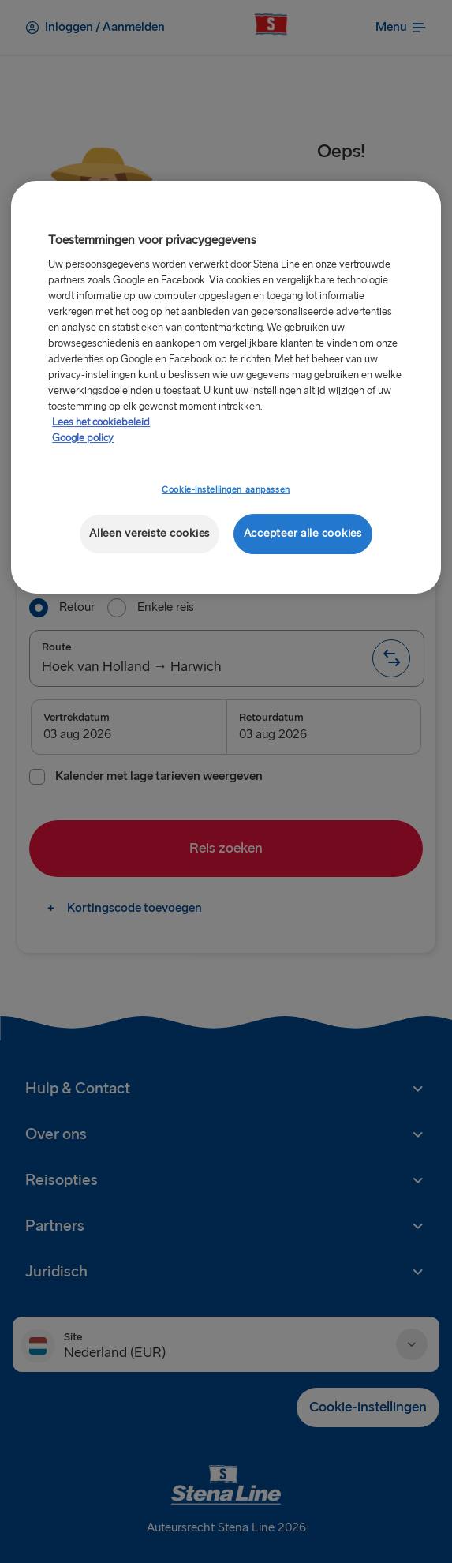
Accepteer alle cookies (303, 533)
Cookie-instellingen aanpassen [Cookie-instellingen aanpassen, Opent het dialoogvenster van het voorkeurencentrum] (226, 490)
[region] (225, 387)
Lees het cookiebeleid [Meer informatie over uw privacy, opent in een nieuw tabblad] (101, 422)
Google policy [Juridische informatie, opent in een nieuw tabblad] (83, 438)
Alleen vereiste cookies (149, 533)
